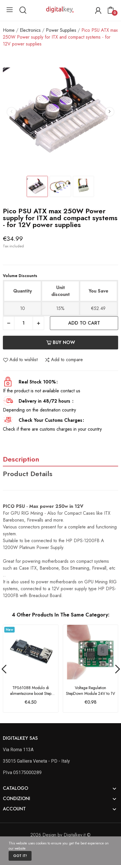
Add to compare (63, 360)
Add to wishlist (20, 360)
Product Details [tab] (27, 474)
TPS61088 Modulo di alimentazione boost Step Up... (30, 690)
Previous (11, 112)
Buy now (60, 342)
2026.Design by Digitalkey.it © (60, 835)
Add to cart (84, 323)
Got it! (20, 855)
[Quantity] (23, 323)
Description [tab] (21, 459)
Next (109, 112)
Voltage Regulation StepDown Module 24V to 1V (90, 690)
